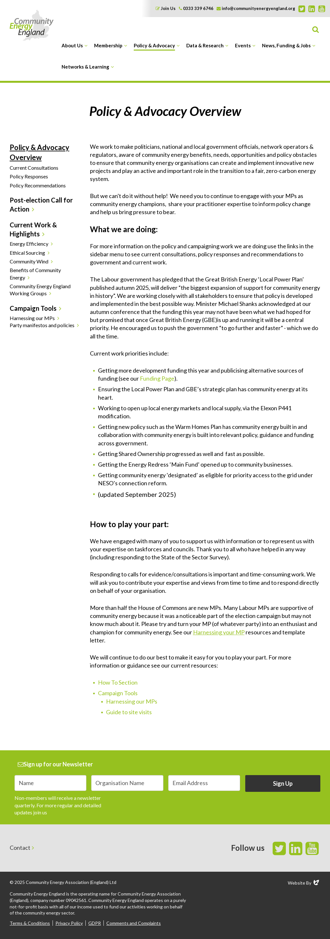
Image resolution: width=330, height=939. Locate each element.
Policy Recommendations (38, 185)
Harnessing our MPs (131, 701)
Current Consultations (34, 168)
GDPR (94, 923)
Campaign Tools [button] (33, 308)
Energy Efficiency (29, 244)
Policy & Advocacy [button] (154, 45)
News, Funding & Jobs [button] (286, 45)
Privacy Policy (69, 923)
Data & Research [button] (205, 45)
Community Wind (29, 261)
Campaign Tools (118, 693)
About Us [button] (72, 45)
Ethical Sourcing (27, 253)
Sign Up (283, 783)
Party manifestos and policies (42, 325)
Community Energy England (31, 25)
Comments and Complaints (133, 923)
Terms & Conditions (30, 923)
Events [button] (243, 45)
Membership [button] (108, 45)
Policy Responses (29, 176)
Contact (20, 847)
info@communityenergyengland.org (256, 8)
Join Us (166, 8)
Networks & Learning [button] (85, 67)
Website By (304, 882)
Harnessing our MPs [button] (32, 318)
